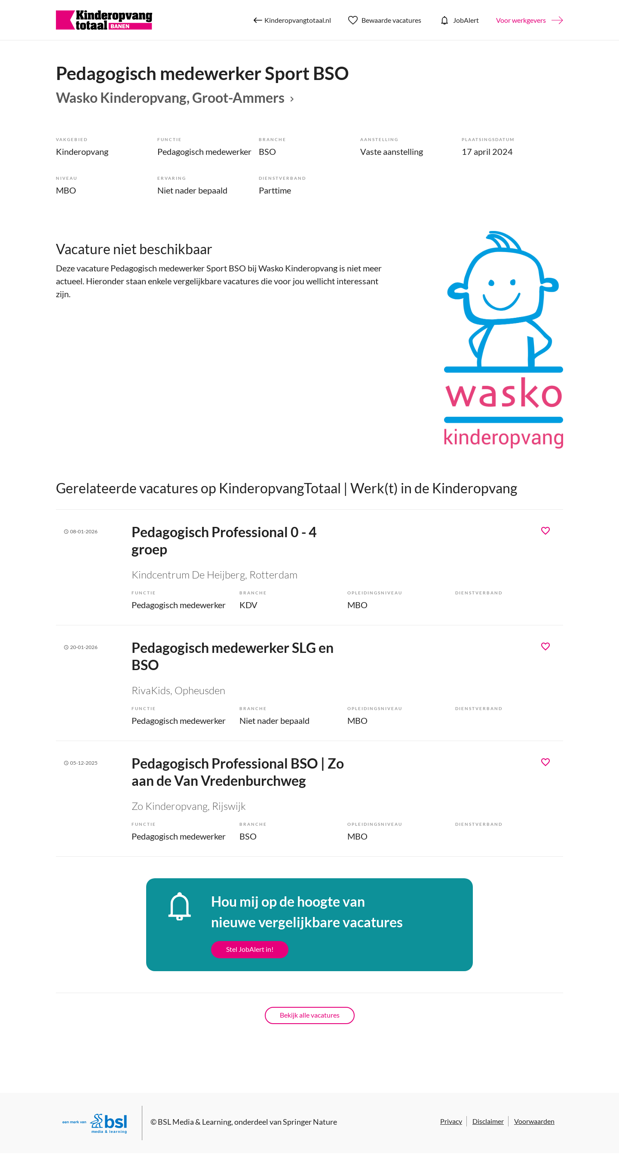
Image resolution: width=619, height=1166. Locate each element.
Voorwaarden (534, 1121)
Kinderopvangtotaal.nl (292, 20)
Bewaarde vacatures (385, 20)
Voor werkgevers (521, 20)
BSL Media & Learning (194, 1121)
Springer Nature (310, 1121)
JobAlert (458, 20)
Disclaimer (488, 1121)
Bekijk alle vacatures (310, 1015)
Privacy (451, 1121)
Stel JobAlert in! (249, 949)
